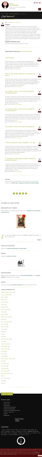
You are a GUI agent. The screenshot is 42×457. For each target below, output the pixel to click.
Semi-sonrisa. (10, 58)
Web (2, 375)
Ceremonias (3, 301)
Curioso (2, 311)
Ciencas (2, 304)
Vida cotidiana (4, 370)
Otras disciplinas (4, 343)
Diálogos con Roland (5, 316)
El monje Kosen (7, 405)
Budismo (3, 299)
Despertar (3, 314)
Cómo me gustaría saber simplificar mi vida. (20, 142)
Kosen (2, 336)
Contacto (5, 413)
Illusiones (3, 329)
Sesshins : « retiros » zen (9, 411)
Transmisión (4, 368)
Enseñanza (3, 326)
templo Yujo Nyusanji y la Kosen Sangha (16, 248)
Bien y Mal (3, 297)
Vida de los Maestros (5, 373)
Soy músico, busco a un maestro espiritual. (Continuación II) (19, 92)
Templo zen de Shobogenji (9, 408)
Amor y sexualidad (5, 294)
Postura (3, 351)
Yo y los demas (4, 378)
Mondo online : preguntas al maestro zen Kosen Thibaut (25, 183)
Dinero (2, 319)
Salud (2, 360)
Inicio (2, 13)
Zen (2, 383)
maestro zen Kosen (11, 255)
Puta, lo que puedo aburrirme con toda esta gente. (20, 74)
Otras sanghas (4, 346)
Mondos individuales (14, 13)
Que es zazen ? (7, 403)
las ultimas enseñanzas (16, 284)
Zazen (2, 380)
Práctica (3, 353)
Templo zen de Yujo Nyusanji (10, 406)
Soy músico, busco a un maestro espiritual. (19, 126)
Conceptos (3, 306)
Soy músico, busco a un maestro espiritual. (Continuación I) (19, 110)
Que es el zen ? (7, 402)
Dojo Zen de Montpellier (26, 275)
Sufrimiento (3, 365)
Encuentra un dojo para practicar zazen (12, 410)
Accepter (40, 455)
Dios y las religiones (5, 321)
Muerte (2, 341)
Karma (2, 331)
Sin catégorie (4, 363)
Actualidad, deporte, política (7, 292)
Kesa (2, 333)
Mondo (6, 13)
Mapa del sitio (6, 415)
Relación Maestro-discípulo (7, 358)
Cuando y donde (4, 309)
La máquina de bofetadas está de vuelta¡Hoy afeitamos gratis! (20, 159)
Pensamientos (4, 348)
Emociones (3, 324)
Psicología (3, 356)
